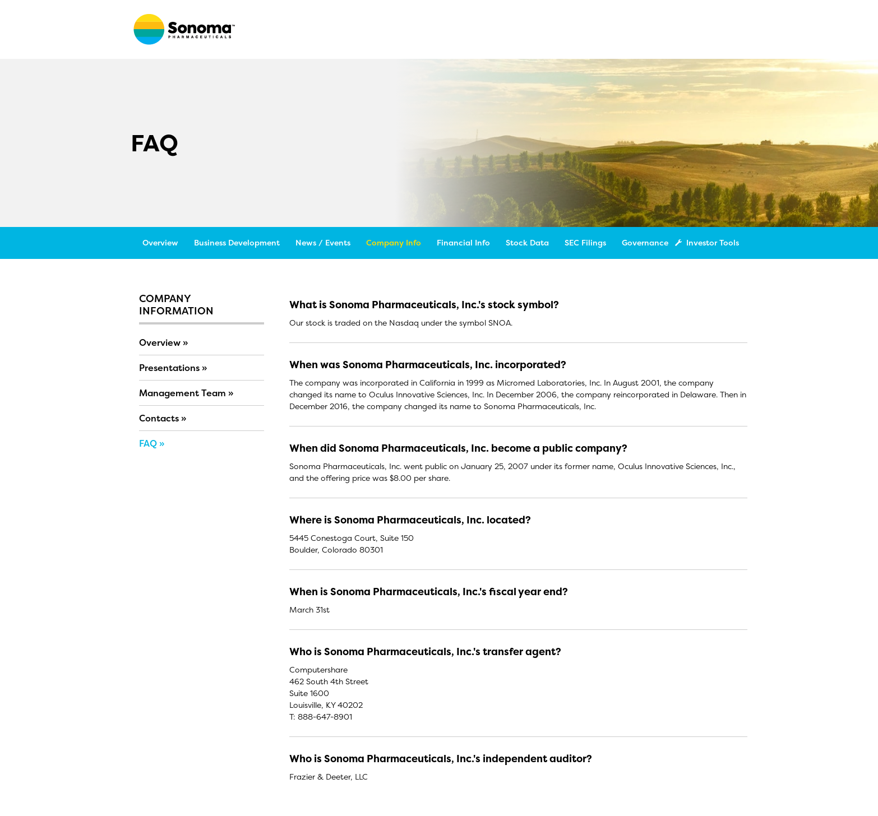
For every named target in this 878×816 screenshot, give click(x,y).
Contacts (159, 418)
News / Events (322, 242)
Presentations (169, 367)
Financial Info (463, 242)
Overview (160, 242)
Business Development (237, 242)
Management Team (182, 393)
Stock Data (527, 242)
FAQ (148, 443)
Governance (645, 242)
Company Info (393, 242)
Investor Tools (709, 242)
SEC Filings (585, 242)
